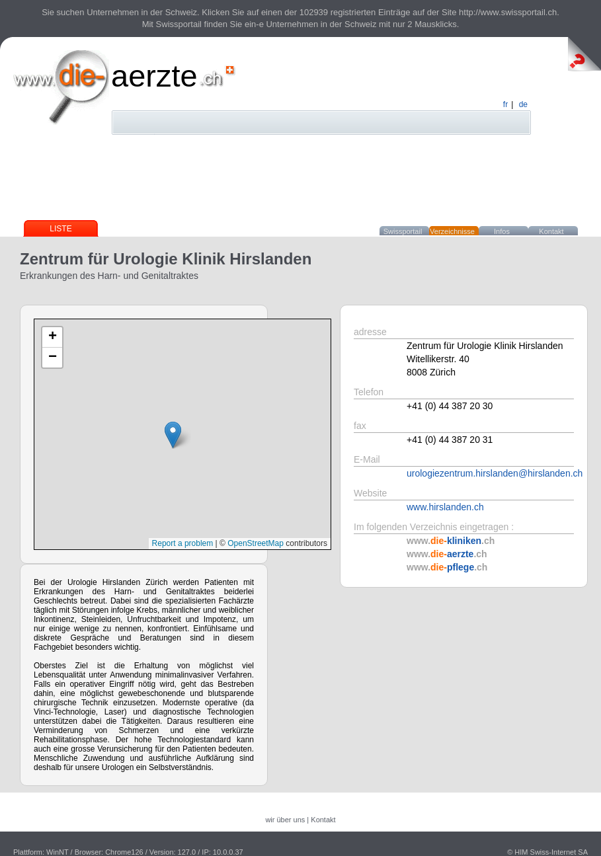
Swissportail (402, 231)
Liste (60, 228)
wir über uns (285, 820)
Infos (502, 231)
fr (505, 104)
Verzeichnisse (452, 231)
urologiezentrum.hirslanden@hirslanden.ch (494, 473)
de (523, 104)
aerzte (154, 75)
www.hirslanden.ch (445, 507)
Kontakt (551, 231)
